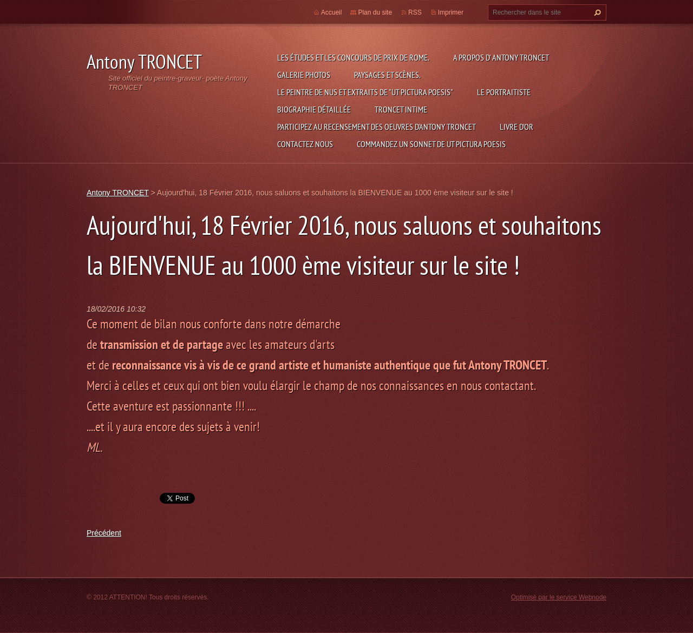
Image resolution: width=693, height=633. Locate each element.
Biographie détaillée (314, 109)
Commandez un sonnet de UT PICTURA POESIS (431, 144)
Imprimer (450, 12)
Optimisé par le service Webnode (558, 597)
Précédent (104, 533)
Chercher (596, 12)
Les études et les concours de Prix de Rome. (353, 57)
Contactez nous (305, 144)
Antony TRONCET (118, 192)
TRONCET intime (401, 109)
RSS (415, 12)
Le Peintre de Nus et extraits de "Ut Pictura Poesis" (365, 92)
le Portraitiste (504, 92)
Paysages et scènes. (387, 74)
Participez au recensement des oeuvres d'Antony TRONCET (376, 126)
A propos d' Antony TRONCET (501, 57)
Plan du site (375, 12)
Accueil (331, 12)
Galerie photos (303, 74)
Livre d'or (516, 126)
